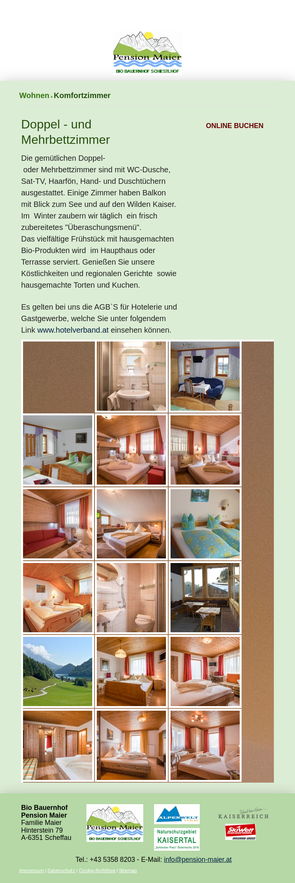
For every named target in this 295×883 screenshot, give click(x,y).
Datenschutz (61, 870)
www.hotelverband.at (73, 330)
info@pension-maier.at (198, 859)
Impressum (31, 870)
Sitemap (128, 870)
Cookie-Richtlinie (97, 870)
